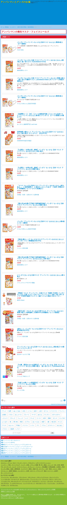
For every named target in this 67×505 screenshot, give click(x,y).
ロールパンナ (15, 479)
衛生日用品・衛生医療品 (27, 27)
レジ (26, 418)
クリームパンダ (26, 481)
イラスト (5, 429)
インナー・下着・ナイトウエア (10, 465)
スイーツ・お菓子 (52, 471)
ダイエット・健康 (6, 471)
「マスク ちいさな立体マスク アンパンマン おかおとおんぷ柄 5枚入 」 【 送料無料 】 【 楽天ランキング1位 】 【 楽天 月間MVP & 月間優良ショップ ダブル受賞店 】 (40, 187)
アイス (4, 425)
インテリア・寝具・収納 (28, 469)
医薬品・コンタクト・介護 (12, 27)
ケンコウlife (20, 390)
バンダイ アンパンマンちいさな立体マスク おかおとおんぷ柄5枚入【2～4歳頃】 (41, 222)
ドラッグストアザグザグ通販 (26, 282)
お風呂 (4, 414)
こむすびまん (60, 483)
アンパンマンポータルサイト (10, 440)
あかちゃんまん (25, 479)
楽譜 (43, 422)
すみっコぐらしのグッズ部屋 (46, 489)
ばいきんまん (14, 477)
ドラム (44, 425)
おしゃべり (18, 414)
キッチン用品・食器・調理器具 (10, 469)
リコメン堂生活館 (22, 248)
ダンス (55, 418)
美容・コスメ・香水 (55, 469)
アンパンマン (5, 477)
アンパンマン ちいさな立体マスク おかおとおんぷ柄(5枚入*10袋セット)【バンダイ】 (40, 347)
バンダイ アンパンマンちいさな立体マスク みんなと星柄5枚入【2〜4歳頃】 (40, 43)
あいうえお (36, 422)
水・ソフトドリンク (7, 473)
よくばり (5, 422)
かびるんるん (14, 485)
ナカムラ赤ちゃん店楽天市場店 (26, 103)
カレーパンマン (54, 477)
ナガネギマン (36, 481)
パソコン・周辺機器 (41, 467)
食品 (45, 471)
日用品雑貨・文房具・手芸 (56, 467)
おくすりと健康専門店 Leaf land (27, 124)
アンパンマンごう (35, 479)
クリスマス (53, 411)
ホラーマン (58, 479)
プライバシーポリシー (7, 498)
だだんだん (45, 479)
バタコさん (50, 481)
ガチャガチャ (56, 414)
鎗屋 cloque (20, 300)
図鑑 (49, 418)
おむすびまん (5, 483)
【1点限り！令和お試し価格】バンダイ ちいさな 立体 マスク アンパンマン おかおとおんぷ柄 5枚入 (40, 150)
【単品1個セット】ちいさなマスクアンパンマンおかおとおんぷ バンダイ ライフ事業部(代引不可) (40, 240)
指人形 (54, 422)
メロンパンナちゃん (42, 477)
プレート (26, 414)
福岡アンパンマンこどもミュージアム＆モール (16, 453)
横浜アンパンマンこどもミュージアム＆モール (16, 444)
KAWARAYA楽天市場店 (24, 140)
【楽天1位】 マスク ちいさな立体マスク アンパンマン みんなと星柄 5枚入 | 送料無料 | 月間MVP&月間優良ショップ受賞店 (40, 311)
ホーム (2, 27)
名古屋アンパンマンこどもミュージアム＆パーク (17, 446)
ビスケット (51, 425)
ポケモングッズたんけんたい (28, 489)
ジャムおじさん (6, 481)
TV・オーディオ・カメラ (8, 467)
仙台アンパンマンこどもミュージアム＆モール (16, 448)
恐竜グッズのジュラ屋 (8, 491)
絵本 (35, 411)
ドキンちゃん (23, 477)
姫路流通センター (22, 70)
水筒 (44, 418)
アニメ (4, 411)
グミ (38, 425)
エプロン (27, 422)
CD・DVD (57, 465)
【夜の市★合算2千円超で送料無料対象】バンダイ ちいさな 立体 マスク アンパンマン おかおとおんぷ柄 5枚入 (40, 258)
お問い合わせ (20, 498)
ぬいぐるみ (17, 411)
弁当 (24, 411)
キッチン (47, 414)
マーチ (34, 414)
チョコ (60, 422)
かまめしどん (5, 485)
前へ (3, 401)
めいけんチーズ (16, 481)
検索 (52, 432)
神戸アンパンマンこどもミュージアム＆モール (16, 451)
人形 (40, 411)
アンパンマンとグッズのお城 (15, 2)
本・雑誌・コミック (47, 465)
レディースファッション (43, 463)
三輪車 (12, 429)
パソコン (25, 425)
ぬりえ (40, 414)
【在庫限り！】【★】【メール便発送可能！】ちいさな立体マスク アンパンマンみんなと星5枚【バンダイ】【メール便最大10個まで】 (40, 115)
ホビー (15, 463)
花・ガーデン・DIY (42, 469)
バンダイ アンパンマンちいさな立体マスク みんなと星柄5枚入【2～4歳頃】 (40, 96)
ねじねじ (60, 425)
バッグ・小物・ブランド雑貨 (29, 465)
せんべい (11, 425)
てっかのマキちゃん (16, 483)
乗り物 (16, 422)
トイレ (32, 425)
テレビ (32, 418)
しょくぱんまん (6, 479)
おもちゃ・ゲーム (6, 463)
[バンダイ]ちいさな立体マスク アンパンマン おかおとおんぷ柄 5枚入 (41, 275)
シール (30, 411)
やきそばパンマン (41, 483)
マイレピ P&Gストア (23, 376)
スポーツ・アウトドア (36, 471)
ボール (46, 411)
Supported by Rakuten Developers (58, 404)
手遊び (18, 425)
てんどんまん (51, 483)
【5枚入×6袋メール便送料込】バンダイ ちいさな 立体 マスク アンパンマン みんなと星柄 (40, 383)
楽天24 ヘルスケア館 (23, 354)
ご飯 (48, 422)
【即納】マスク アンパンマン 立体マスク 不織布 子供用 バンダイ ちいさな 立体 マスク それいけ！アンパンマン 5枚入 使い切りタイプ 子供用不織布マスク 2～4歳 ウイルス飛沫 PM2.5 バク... (41, 294)
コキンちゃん (32, 477)
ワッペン (62, 411)
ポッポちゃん (58, 481)
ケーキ (39, 418)
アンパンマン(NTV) (8, 442)
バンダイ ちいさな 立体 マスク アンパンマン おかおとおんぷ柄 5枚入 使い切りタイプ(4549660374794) (40, 60)
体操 (21, 422)
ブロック (12, 418)
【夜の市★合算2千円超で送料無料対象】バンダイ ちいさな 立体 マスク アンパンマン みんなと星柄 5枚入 (40, 204)
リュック (20, 418)
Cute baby (20, 50)
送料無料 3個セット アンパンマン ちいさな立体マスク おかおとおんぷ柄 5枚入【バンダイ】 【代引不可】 (40, 132)
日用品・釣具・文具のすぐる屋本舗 (28, 194)
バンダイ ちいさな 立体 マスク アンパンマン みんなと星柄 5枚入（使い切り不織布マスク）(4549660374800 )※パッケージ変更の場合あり (41, 79)
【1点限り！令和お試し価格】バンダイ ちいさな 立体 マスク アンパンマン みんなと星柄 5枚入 (40, 168)
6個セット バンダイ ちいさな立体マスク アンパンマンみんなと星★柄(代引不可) (40, 329)
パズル (11, 414)
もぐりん (43, 481)
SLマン (51, 479)
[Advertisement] (33, 15)
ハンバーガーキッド (29, 483)
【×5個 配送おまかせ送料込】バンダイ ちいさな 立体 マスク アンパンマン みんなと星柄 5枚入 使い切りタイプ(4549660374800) (40, 366)
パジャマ (5, 418)
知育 (10, 411)
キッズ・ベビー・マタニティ (26, 463)
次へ (63, 401)
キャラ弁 (62, 418)
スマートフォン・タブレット (26, 467)
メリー (18, 429)
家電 (62, 465)
